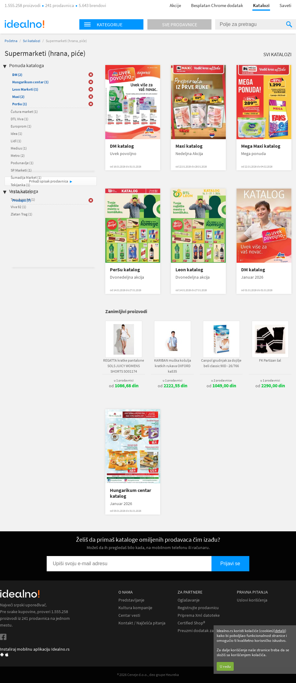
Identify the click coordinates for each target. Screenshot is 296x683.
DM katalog (122, 146)
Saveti (285, 5)
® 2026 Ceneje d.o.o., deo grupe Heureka (148, 674)
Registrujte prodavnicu (198, 607)
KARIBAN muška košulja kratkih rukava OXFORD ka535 (172, 366)
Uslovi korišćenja (252, 600)
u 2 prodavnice (221, 380)
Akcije (175, 5)
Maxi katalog (189, 146)
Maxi (18, 96)
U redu (225, 666)
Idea (16, 133)
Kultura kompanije (135, 607)
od (124, 385)
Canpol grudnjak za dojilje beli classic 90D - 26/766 (221, 363)
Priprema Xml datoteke (199, 615)
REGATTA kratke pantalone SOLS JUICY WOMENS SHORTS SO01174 (123, 366)
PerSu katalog (125, 270)
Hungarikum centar (30, 82)
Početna (11, 40)
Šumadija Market (26, 177)
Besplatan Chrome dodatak (217, 5)
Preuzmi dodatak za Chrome (203, 630)
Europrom (21, 126)
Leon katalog (189, 270)
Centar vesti (129, 615)
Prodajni (21, 200)
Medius (19, 148)
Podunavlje (22, 163)
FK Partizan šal (270, 360)
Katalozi (261, 5)
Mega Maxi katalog (260, 146)
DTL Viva (19, 119)
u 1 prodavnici (124, 380)
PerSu (19, 104)
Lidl (16, 141)
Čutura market (24, 111)
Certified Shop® (191, 623)
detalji (280, 630)
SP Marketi (21, 170)
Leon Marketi (25, 89)
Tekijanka (20, 184)
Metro (18, 155)
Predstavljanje (131, 600)
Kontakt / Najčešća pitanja (141, 623)
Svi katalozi (31, 40)
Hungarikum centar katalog (130, 493)
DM (17, 74)
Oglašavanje (189, 600)
